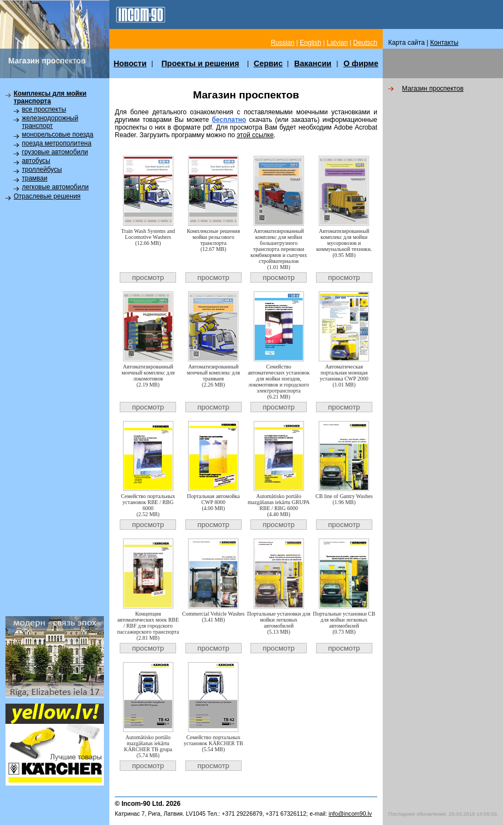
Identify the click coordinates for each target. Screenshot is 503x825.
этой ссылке (255, 135)
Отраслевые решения (47, 196)
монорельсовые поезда (57, 134)
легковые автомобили (55, 187)
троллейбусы (42, 169)
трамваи (35, 178)
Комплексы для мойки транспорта (50, 97)
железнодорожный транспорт (50, 122)
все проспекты (44, 109)
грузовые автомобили (55, 152)
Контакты (444, 42)
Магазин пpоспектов (432, 88)
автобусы (36, 161)
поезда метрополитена (56, 143)
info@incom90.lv (350, 813)
